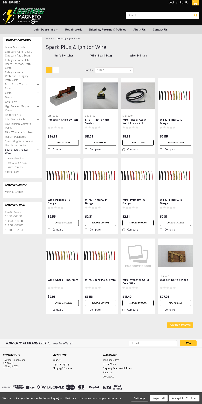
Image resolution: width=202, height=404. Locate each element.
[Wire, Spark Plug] (101, 57)
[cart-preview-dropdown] (194, 2)
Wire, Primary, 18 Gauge (171, 201)
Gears (8, 97)
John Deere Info (46, 30)
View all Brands (14, 192)
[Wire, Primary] (138, 57)
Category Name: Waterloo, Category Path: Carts (16, 76)
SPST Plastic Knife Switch (97, 121)
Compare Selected (180, 325)
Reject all (158, 398)
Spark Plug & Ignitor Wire (16, 151)
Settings (139, 398)
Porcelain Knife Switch (63, 120)
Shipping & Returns (62, 368)
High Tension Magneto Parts (18, 108)
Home (49, 38)
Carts (8, 93)
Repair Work (73, 29)
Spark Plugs (12, 172)
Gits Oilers (11, 102)
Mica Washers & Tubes (19, 132)
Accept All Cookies (184, 398)
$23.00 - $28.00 (14, 230)
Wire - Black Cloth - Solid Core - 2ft (135, 121)
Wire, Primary (15, 167)
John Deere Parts (15, 119)
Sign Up (184, 2)
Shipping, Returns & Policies (107, 29)
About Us (139, 29)
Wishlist (57, 360)
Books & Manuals (15, 47)
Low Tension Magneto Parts (18, 126)
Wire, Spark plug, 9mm (100, 280)
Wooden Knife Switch (174, 280)
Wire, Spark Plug (17, 162)
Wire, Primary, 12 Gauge (59, 201)
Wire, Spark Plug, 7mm (63, 280)
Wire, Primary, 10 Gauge (171, 121)
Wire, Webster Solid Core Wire (135, 281)
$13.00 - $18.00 (14, 221)
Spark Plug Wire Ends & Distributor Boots (19, 143)
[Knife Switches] (64, 57)
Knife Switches (16, 158)
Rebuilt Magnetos (15, 137)
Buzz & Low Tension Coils (16, 86)
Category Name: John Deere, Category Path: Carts (18, 64)
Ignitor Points (13, 115)
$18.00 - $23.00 (14, 225)
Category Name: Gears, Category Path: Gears (18, 53)
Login (172, 2)
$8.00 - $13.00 (13, 216)
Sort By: (89, 70)
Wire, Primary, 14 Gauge (96, 201)
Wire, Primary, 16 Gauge (133, 201)
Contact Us (160, 29)
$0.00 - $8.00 (13, 212)
